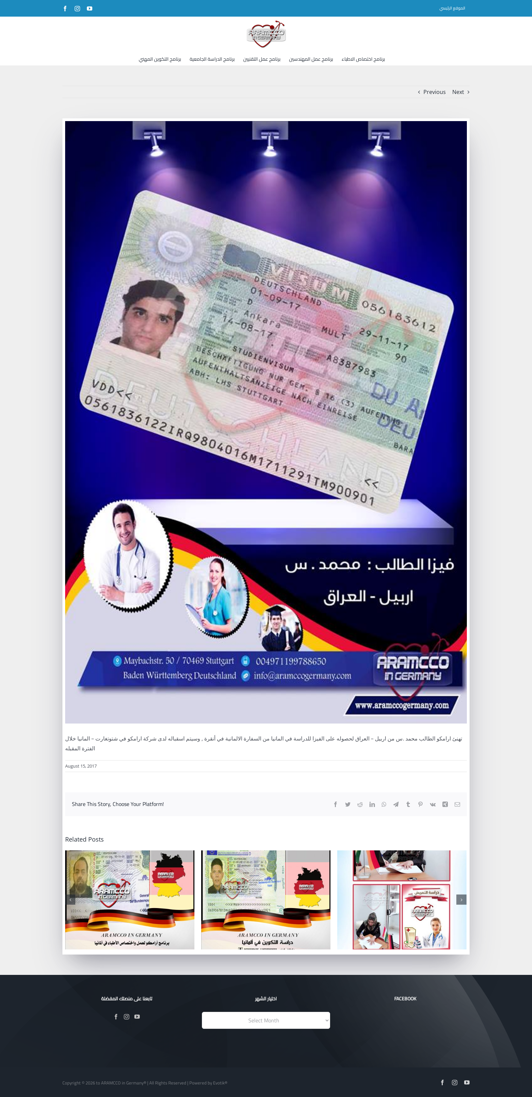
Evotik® (220, 1083)
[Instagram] (126, 1016)
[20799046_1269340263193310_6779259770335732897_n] (266, 422)
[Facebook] (116, 1016)
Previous (434, 92)
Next (458, 92)
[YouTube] (137, 1016)
